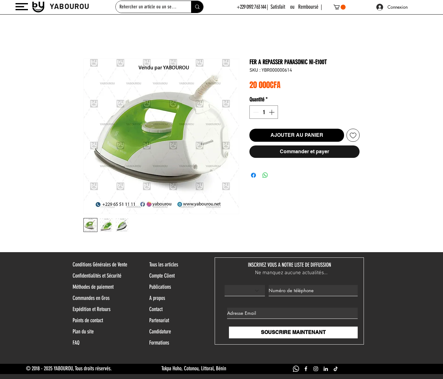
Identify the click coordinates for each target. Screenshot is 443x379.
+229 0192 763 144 (251, 6)
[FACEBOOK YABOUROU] (306, 369)
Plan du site (83, 331)
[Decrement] (255, 112)
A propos (157, 298)
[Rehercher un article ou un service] (148, 7)
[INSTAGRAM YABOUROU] (316, 369)
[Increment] (272, 112)
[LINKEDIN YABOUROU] (326, 369)
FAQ (76, 342)
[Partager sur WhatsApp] (265, 175)
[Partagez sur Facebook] (253, 175)
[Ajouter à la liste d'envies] (353, 135)
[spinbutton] (263, 112)
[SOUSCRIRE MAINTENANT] (293, 332)
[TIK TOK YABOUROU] (336, 369)
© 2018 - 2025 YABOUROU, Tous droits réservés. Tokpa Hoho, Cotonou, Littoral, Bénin (126, 368)
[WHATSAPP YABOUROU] (296, 369)
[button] (22, 6)
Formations (159, 342)
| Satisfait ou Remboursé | (294, 6)
